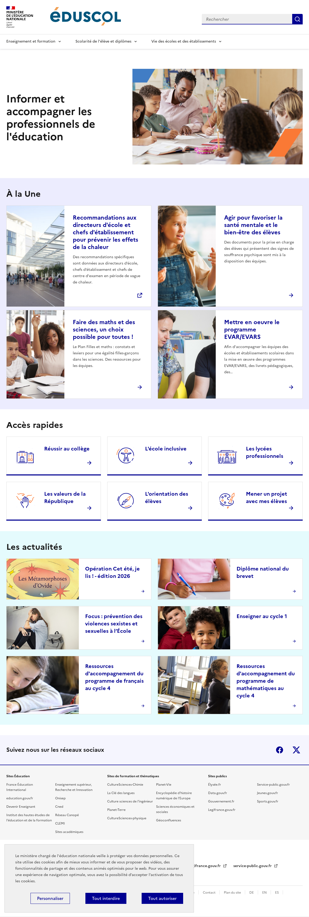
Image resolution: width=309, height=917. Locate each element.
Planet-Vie (163, 784)
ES (277, 892)
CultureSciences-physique (126, 818)
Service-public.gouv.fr (273, 784)
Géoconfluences (168, 820)
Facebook (279, 750)
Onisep (60, 798)
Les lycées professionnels (264, 452)
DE (252, 892)
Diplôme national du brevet (262, 572)
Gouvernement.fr (221, 801)
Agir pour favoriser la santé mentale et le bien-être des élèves (253, 225)
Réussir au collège (67, 449)
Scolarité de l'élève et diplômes (103, 41)
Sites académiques (69, 832)
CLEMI (60, 823)
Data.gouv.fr (217, 793)
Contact (209, 892)
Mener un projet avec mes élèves (266, 497)
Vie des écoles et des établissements (183, 41)
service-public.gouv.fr (253, 866)
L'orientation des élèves (166, 497)
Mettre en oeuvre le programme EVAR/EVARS (252, 329)
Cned (59, 806)
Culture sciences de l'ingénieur (130, 801)
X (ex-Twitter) (296, 750)
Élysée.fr (214, 784)
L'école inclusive (166, 449)
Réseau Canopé (67, 815)
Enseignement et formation (30, 41)
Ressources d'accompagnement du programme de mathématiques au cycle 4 (265, 681)
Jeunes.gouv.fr (267, 793)
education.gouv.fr (19, 798)
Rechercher (297, 19)
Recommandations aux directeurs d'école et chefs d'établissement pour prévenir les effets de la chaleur (105, 232)
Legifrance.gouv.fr (221, 809)
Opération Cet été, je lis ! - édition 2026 (112, 572)
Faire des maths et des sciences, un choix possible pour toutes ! (104, 329)
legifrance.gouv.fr (205, 866)
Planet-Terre (116, 809)
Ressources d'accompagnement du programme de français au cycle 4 (114, 677)
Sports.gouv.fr (267, 801)
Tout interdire (106, 898)
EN (264, 892)
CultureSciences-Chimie (125, 784)
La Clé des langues (121, 793)
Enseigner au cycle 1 (261, 616)
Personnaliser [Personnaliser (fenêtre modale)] (50, 898)
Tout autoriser (162, 898)
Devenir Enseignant (20, 806)
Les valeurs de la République (65, 497)
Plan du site (233, 892)
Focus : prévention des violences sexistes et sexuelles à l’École (113, 623)
